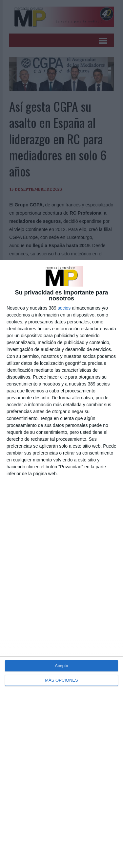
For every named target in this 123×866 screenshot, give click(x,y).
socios (64, 308)
